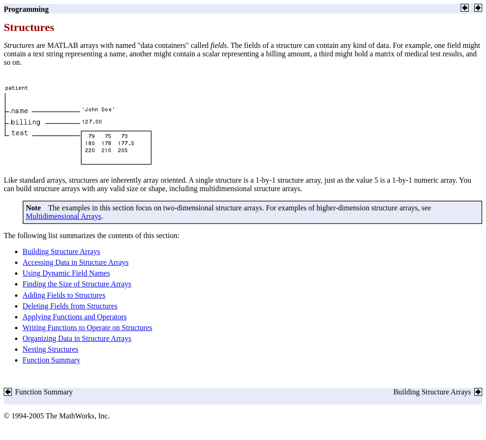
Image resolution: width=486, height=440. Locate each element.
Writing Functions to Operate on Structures (87, 328)
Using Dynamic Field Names (66, 273)
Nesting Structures (50, 349)
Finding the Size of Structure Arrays (77, 284)
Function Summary (51, 360)
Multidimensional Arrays (63, 216)
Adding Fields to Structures (64, 295)
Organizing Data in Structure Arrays (77, 338)
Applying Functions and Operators (75, 317)
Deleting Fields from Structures (70, 306)
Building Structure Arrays (61, 251)
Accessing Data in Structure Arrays (76, 262)
